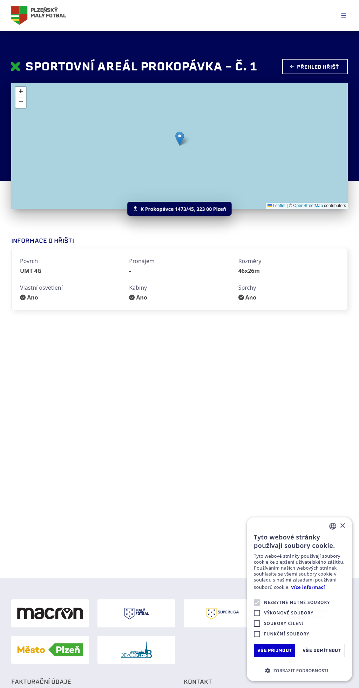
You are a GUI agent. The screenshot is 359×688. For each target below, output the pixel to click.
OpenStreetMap (308, 205)
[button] (179, 138)
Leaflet (276, 205)
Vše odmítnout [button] (322, 650)
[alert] (299, 599)
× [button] (342, 526)
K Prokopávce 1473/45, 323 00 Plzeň (179, 209)
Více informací (308, 587)
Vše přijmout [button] (274, 650)
